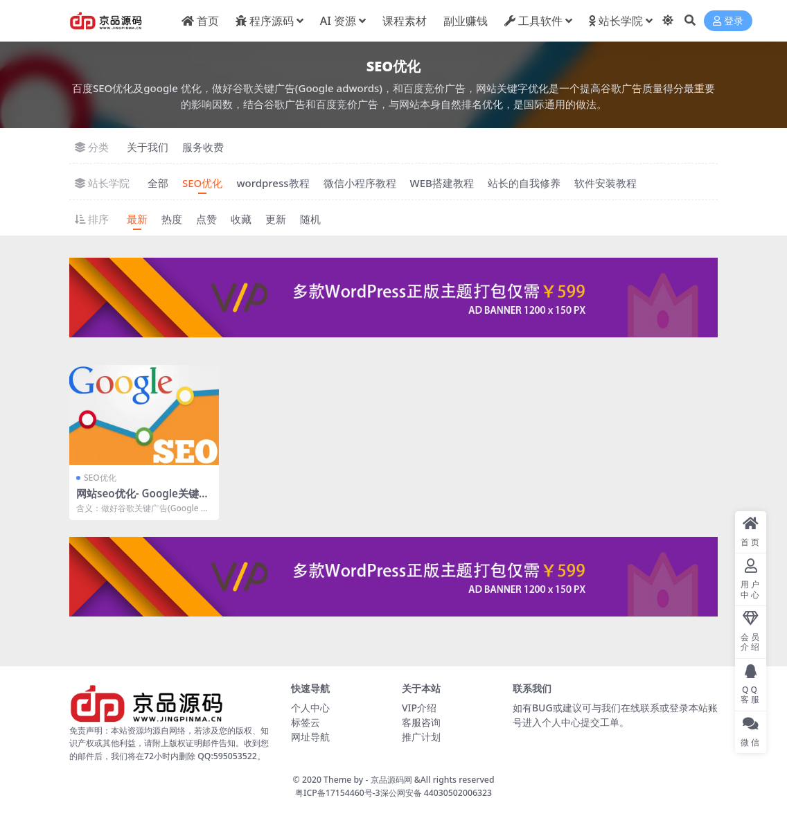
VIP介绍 (419, 707)
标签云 (305, 722)
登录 (728, 21)
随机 (310, 219)
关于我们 (147, 147)
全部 (158, 183)
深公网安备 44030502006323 (436, 793)
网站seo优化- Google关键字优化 (142, 499)
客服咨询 (421, 722)
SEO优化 (202, 183)
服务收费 (203, 147)
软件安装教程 (605, 183)
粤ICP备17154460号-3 (337, 793)
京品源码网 (391, 780)
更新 (275, 219)
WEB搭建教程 (442, 183)
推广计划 (421, 736)
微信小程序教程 (360, 183)
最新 (137, 219)
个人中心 (310, 707)
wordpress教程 (272, 183)
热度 (171, 219)
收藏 (241, 219)
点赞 (206, 219)
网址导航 (310, 736)
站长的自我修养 (524, 183)
